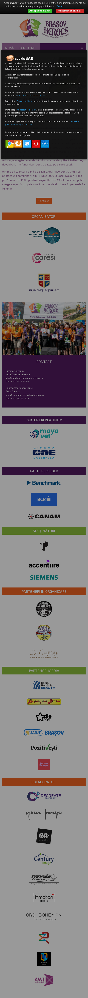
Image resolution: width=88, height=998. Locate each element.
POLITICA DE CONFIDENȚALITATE (32, 95)
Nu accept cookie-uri (70, 10)
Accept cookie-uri (39, 10)
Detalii (60, 6)
